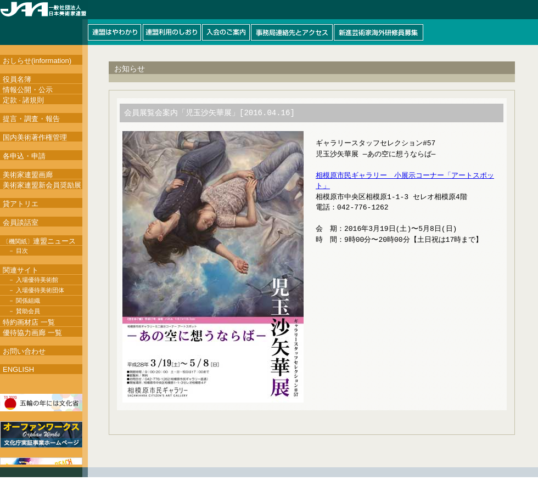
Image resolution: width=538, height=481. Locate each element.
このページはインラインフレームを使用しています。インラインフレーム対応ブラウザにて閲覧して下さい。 (269, 22)
